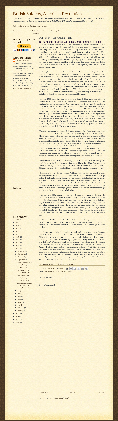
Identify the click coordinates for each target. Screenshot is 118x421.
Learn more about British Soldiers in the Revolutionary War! (37, 31)
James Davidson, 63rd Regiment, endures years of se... (24, 265)
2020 (17, 228)
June (19, 296)
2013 (17, 248)
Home (72, 392)
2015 (17, 243)
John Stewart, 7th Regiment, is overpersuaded (23, 277)
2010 (17, 319)
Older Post (101, 392)
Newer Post (43, 392)
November (21, 254)
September (22, 260)
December (21, 251)
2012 (17, 313)
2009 (17, 322)
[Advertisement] (25, 137)
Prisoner (63, 271)
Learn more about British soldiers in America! (57, 264)
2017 (17, 237)
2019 (17, 231)
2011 (17, 316)
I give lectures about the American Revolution (31, 26)
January (21, 311)
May (19, 299)
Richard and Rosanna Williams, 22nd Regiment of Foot (24, 285)
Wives (70, 271)
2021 (17, 225)
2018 (17, 234)
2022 (17, 223)
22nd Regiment (49, 271)
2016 (17, 240)
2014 (17, 245)
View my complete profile (22, 88)
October (21, 257)
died (57, 271)
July (19, 293)
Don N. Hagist (22, 60)
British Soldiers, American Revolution (47, 13)
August (20, 291)
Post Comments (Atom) (59, 398)
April (20, 302)
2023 (17, 220)
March (20, 305)
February (21, 308)
